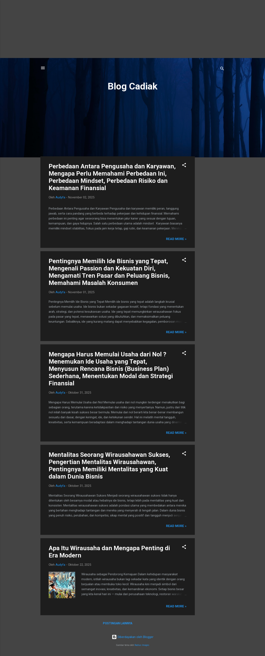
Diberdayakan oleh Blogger (132, 637)
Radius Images (142, 645)
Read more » (176, 239)
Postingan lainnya (117, 623)
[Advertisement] (132, 29)
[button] (184, 166)
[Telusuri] (222, 69)
